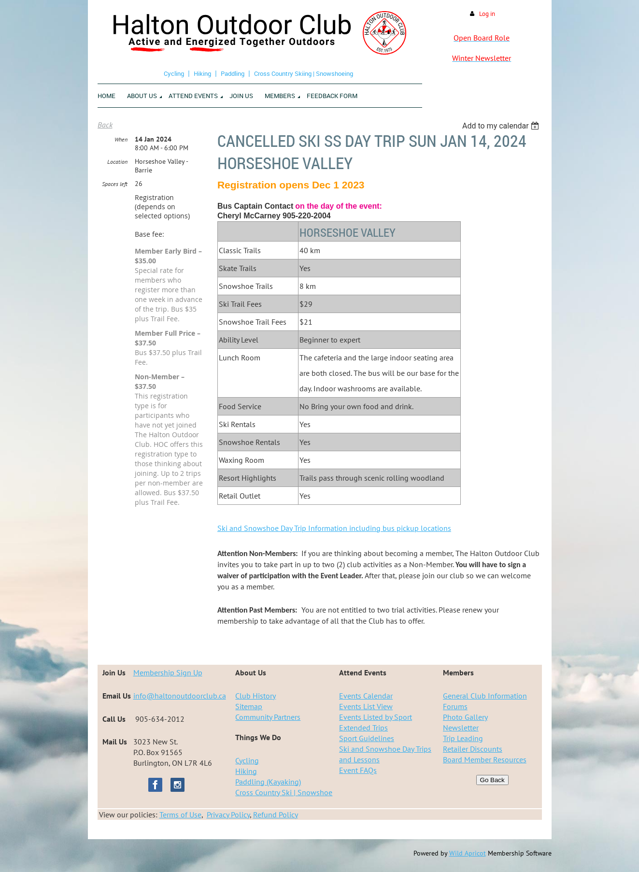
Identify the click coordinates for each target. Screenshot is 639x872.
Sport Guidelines (366, 738)
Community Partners (267, 717)
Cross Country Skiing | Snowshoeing (303, 73)
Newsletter (461, 727)
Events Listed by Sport (375, 717)
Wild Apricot (467, 853)
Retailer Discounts (472, 749)
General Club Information (485, 695)
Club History (255, 695)
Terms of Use (180, 814)
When (121, 139)
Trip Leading (463, 738)
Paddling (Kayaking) (268, 781)
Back (105, 124)
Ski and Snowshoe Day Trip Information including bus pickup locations (334, 528)
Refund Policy (275, 814)
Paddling (232, 73)
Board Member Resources (484, 759)
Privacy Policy (228, 814)
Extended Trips (363, 727)
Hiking (202, 73)
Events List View (366, 706)
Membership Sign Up (167, 672)
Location (117, 161)
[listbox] (502, 126)
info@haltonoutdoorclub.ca (179, 695)
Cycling (174, 73)
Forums (455, 706)
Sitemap (248, 706)
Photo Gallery (465, 717)
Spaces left (115, 183)
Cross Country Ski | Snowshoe (283, 792)
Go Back (492, 780)
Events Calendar (366, 695)
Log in (487, 14)
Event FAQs (358, 770)
